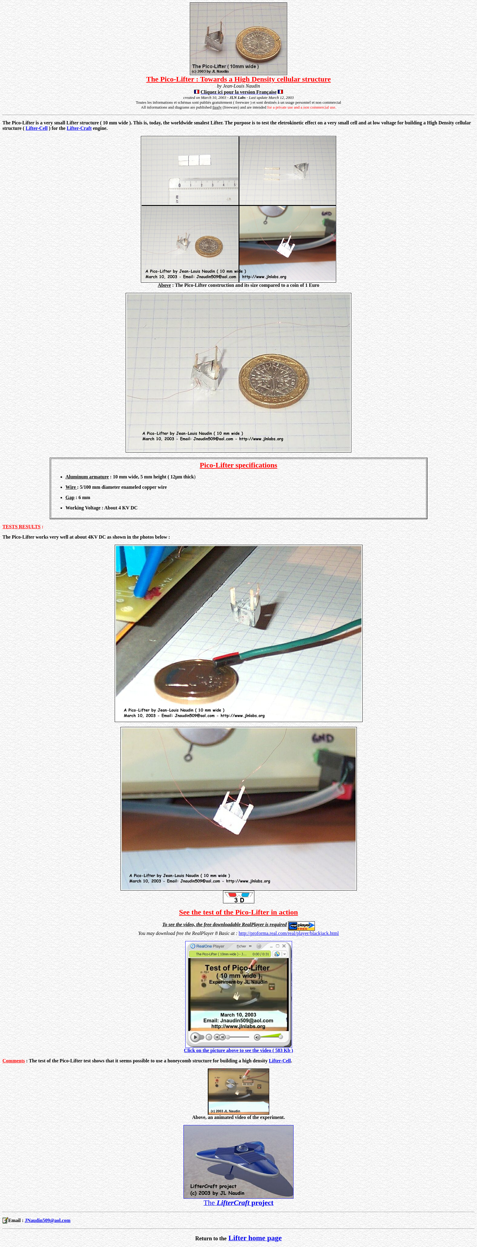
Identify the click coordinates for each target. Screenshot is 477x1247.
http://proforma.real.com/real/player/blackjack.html (289, 933)
